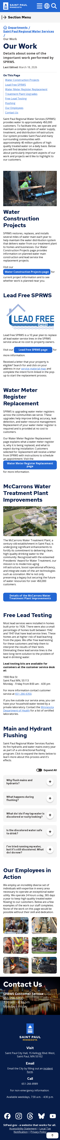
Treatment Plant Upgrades (21, 94)
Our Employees (14, 107)
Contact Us (11, 112)
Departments (18, 27)
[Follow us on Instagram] (19, 1116)
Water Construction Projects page (27, 272)
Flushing (10, 103)
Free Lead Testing (16, 98)
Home (5, 27)
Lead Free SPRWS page (33, 349)
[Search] (54, 6)
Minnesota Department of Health (28, 708)
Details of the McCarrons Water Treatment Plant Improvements (30, 597)
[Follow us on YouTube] (53, 1116)
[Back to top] (52, 1135)
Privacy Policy (38, 1132)
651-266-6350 (23, 694)
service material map (33, 368)
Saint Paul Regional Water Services (28, 31)
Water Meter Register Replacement (26, 89)
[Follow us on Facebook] (7, 1116)
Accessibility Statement (23, 1128)
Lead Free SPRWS (15, 84)
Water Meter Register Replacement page (30, 465)
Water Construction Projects (22, 80)
